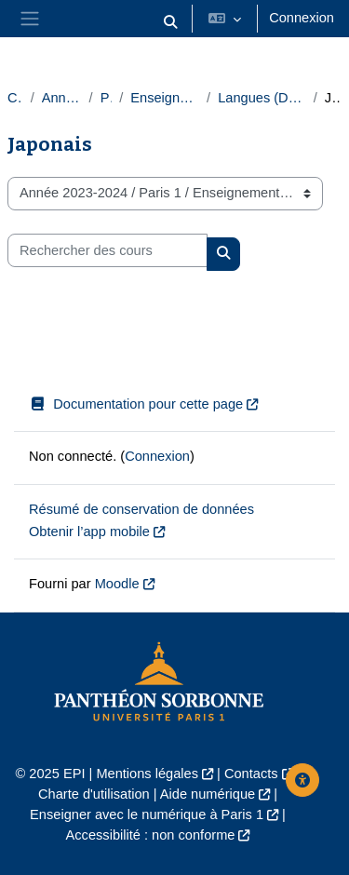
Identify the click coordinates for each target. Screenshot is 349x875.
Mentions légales (147, 773)
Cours (15, 97)
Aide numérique (207, 794)
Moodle (117, 583)
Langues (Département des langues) (262, 97)
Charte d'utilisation (94, 794)
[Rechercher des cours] (107, 250)
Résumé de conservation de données (141, 509)
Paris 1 (107, 97)
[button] (171, 22)
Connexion (301, 17)
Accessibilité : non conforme (150, 835)
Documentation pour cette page (136, 404)
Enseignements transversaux (164, 97)
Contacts (251, 773)
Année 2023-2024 (62, 97)
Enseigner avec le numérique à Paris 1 (146, 814)
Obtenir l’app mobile (89, 531)
